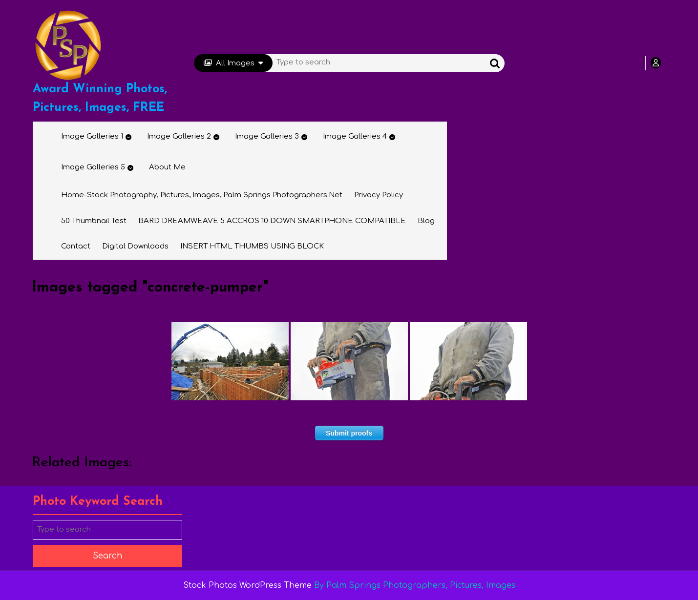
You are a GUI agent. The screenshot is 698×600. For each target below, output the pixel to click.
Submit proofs (349, 433)
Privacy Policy (378, 195)
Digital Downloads (135, 246)
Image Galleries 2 (179, 136)
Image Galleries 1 (92, 136)
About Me (167, 167)
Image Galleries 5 (93, 167)
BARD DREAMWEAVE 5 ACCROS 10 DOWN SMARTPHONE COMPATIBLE (272, 221)
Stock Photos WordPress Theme (247, 585)
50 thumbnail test (94, 221)
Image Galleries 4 (355, 136)
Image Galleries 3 (267, 136)
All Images (233, 63)
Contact (75, 246)
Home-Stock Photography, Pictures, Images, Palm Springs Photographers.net (201, 195)
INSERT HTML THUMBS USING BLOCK (252, 246)
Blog (426, 221)
